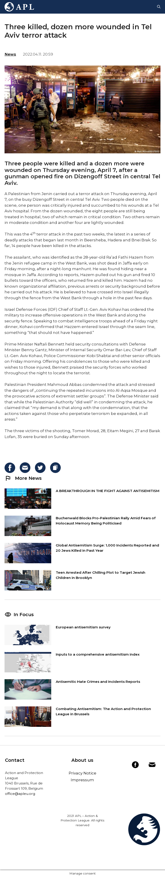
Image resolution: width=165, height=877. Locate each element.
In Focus (24, 614)
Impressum (82, 780)
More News (23, 478)
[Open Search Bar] (159, 7)
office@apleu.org (20, 793)
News (10, 54)
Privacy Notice (82, 773)
